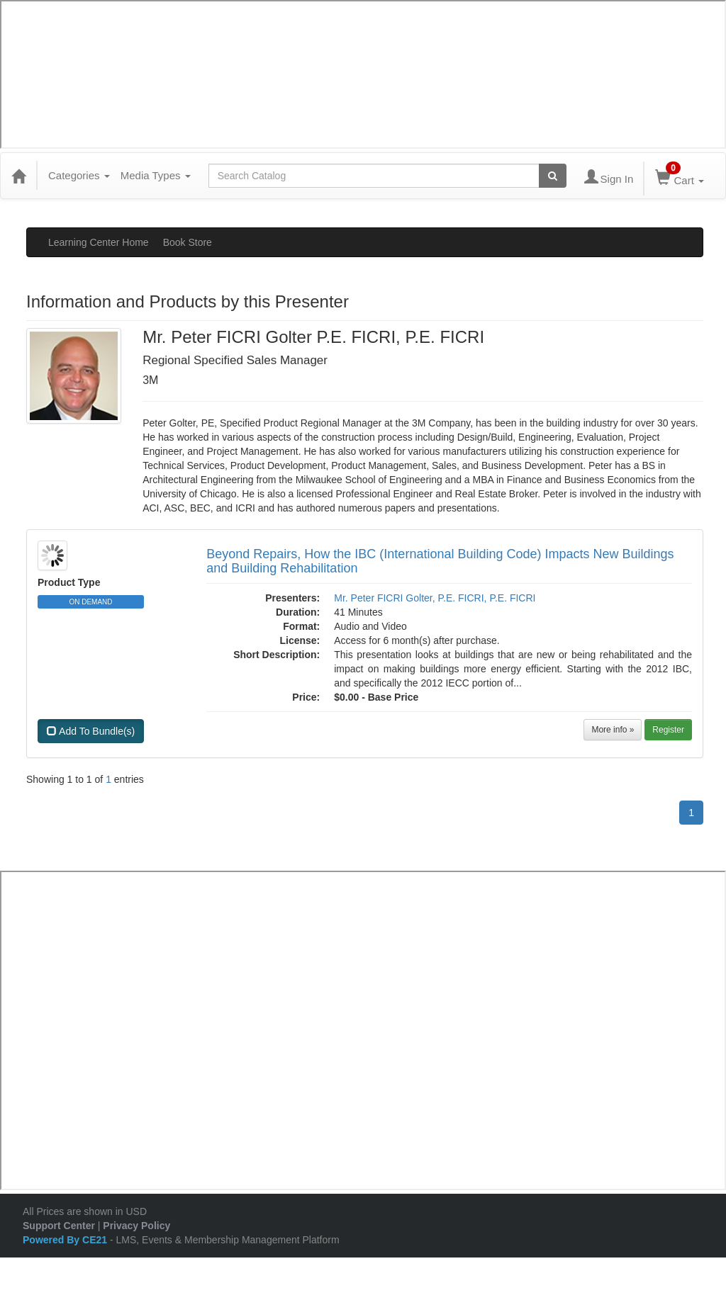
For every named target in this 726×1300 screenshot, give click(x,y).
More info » (612, 730)
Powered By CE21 (66, 1239)
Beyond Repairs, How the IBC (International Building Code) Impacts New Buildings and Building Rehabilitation (440, 561)
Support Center (59, 1225)
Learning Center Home (98, 242)
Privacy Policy (136, 1225)
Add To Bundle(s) (91, 731)
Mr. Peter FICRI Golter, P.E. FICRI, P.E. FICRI (434, 598)
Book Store (187, 242)
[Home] (18, 175)
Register (668, 730)
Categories (79, 175)
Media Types (156, 175)
